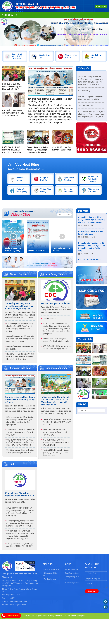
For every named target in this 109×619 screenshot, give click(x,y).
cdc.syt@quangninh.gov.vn (17, 601)
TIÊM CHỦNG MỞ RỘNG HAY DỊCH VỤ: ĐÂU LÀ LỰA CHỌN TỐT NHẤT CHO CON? (20, 432)
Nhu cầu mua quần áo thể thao (55, 303)
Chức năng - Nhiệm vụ (50, 574)
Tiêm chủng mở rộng (72, 583)
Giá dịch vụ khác (96, 56)
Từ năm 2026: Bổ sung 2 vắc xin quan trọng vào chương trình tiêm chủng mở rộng (56, 452)
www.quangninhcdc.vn (17, 605)
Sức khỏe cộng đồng (56, 368)
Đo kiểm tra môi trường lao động (93, 178)
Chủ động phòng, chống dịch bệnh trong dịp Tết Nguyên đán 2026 (20, 451)
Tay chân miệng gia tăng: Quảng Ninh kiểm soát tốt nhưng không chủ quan (50, 100)
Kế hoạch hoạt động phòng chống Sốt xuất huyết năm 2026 (19, 494)
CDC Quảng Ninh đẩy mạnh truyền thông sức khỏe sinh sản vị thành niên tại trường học (12, 87)
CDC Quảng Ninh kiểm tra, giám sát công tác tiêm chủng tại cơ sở (57, 347)
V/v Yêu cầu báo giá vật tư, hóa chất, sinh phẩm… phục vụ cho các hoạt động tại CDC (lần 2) (91, 115)
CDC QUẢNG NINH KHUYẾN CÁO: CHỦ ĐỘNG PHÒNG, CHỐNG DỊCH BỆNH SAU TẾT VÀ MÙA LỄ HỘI (20, 442)
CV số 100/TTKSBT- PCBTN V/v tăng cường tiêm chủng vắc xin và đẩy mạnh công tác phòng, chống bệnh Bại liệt (20, 512)
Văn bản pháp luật (71, 569)
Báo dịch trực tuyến (44, 56)
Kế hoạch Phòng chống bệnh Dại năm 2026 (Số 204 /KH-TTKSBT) (19, 544)
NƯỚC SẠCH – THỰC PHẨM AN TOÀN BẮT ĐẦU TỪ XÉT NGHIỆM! (11, 150)
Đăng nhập (101, 6)
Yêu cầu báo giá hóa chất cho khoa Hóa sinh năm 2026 (91, 99)
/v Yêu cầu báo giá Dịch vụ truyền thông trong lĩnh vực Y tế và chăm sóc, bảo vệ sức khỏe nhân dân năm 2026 (90, 82)
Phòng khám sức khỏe (93, 190)
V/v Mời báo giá (85, 92)
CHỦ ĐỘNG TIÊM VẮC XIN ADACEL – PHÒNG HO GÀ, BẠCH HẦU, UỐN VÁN (56, 442)
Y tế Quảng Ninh (54, 274)
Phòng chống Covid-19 (72, 578)
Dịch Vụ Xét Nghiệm (69, 179)
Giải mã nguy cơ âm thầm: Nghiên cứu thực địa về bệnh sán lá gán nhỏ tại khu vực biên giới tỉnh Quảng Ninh (19, 421)
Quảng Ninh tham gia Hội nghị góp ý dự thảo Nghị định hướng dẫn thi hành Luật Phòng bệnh (37, 150)
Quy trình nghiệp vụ (71, 573)
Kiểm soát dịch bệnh (20, 368)
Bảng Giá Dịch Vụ (44, 179)
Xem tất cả (64, 214)
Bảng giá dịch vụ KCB (71, 56)
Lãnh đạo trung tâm (51, 569)
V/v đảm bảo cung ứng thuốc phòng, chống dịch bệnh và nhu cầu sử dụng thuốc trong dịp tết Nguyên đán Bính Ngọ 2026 (20, 535)
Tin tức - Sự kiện (18, 274)
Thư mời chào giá (85, 106)
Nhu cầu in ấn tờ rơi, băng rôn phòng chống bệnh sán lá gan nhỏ (56, 340)
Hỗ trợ (13, 464)
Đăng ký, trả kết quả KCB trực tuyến (17, 56)
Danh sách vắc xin (21, 179)
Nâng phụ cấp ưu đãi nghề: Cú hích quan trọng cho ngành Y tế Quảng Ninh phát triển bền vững (20, 356)
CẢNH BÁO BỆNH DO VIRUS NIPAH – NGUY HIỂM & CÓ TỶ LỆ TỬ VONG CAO (56, 432)
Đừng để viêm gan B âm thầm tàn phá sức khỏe (62, 148)
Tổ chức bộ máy (49, 579)
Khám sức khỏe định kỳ (21, 190)
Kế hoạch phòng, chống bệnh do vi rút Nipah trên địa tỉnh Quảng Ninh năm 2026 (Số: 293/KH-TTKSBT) (20, 523)
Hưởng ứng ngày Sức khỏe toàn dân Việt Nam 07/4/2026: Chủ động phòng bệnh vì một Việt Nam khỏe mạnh (55, 401)
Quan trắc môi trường (69, 190)
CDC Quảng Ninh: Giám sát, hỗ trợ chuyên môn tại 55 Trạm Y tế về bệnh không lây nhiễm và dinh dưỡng (13, 113)
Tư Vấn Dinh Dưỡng (45, 190)
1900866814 (9, 15)
